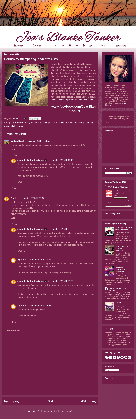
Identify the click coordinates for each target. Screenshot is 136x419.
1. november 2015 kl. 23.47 (31, 198)
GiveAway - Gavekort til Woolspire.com (123, 229)
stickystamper (17, 126)
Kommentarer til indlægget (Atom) (56, 411)
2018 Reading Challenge (118, 187)
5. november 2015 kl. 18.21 (38, 306)
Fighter (14, 198)
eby (28, 123)
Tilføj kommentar (13, 330)
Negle (41, 123)
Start (50, 401)
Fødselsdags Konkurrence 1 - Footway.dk (121, 305)
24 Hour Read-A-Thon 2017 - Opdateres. (121, 248)
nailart (34, 123)
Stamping (79, 123)
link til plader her (85, 100)
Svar (13, 149)
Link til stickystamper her (63, 100)
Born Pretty (20, 123)
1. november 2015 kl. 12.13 (60, 160)
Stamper (70, 123)
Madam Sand (17, 141)
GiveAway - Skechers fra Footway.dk (120, 269)
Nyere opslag (11, 401)
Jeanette (116, 191)
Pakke (61, 123)
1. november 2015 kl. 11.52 (37, 141)
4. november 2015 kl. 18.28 (38, 259)
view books (128, 205)
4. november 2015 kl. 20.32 (60, 281)
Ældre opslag (88, 401)
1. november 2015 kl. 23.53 (60, 229)
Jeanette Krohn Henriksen (30, 160)
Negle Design (51, 123)
